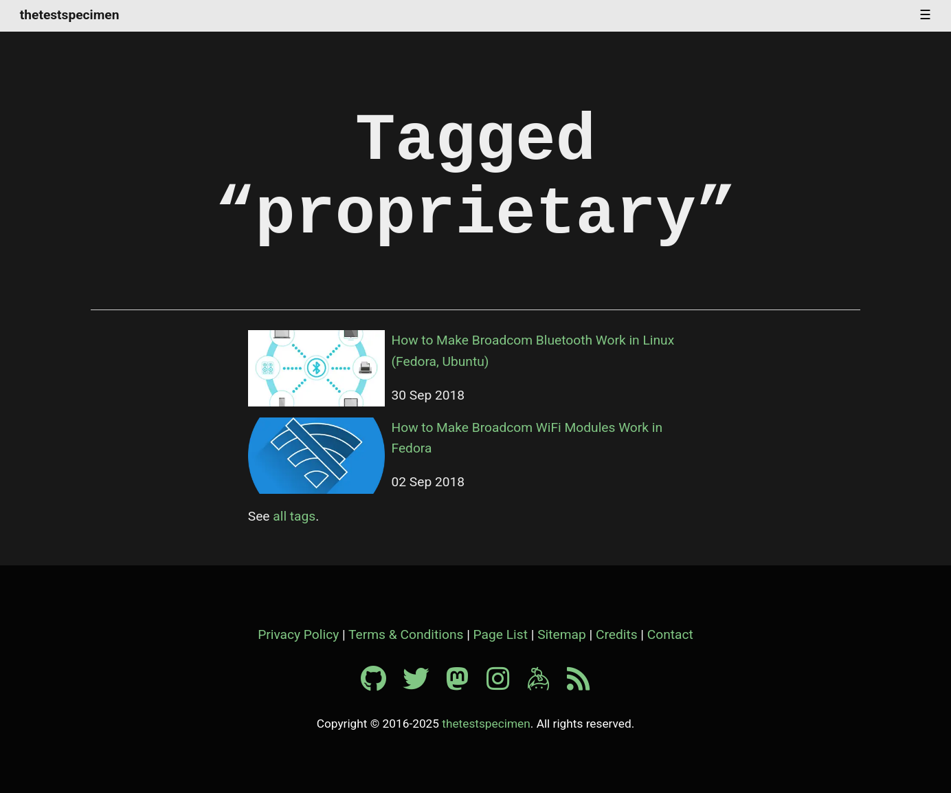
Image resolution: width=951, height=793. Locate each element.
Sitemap (561, 634)
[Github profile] (380, 684)
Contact (670, 634)
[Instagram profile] (505, 684)
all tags (294, 516)
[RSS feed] (578, 684)
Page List (500, 634)
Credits (617, 634)
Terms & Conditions (405, 634)
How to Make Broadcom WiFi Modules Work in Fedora (527, 438)
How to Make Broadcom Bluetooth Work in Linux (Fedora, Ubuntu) (533, 350)
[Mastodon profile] (464, 684)
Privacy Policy (298, 634)
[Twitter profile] (423, 684)
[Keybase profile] (545, 684)
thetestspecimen (70, 15)
